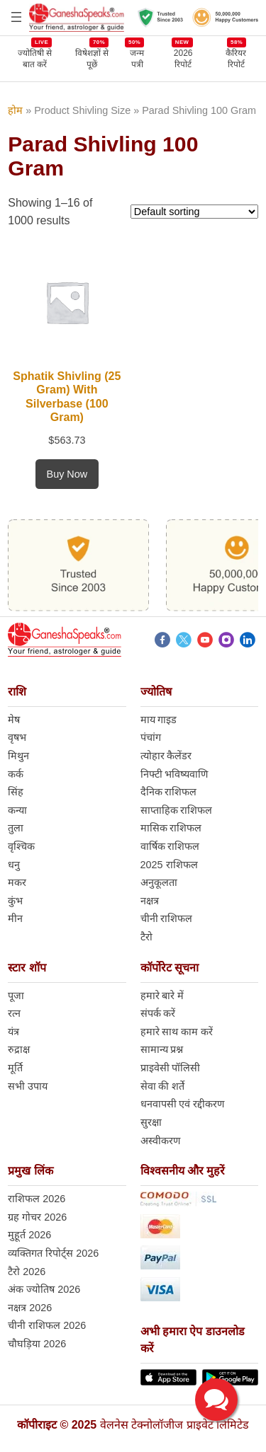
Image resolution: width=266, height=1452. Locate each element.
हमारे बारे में (162, 995)
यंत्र (13, 1031)
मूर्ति (15, 1067)
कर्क (15, 774)
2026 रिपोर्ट (183, 58)
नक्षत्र (149, 900)
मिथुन (18, 755)
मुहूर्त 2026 (29, 1234)
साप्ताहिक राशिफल (176, 810)
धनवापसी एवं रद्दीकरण (182, 1104)
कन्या (17, 810)
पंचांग (150, 737)
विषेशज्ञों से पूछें (92, 58)
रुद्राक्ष (19, 1049)
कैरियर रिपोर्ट (236, 58)
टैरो (146, 937)
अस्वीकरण (160, 1140)
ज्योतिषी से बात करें (35, 58)
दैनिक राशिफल (168, 791)
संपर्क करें (158, 1013)
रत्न (14, 1013)
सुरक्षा (151, 1122)
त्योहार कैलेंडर (166, 755)
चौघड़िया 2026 (37, 1343)
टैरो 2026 (26, 1271)
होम (15, 110)
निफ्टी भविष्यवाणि (174, 774)
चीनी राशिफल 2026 (47, 1325)
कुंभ (15, 900)
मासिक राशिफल (171, 828)
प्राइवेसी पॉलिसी (170, 1067)
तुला (15, 828)
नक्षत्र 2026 (30, 1307)
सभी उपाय (28, 1086)
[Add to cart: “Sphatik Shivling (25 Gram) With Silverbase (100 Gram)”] (67, 474)
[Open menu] (16, 16)
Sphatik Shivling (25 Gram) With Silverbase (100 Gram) (67, 396)
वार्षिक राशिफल (170, 846)
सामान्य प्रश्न (162, 1049)
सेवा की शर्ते (162, 1086)
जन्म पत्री (137, 58)
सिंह (15, 791)
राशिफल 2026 (36, 1198)
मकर (17, 882)
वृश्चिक (21, 846)
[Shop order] (194, 211)
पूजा (16, 995)
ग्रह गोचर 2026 (37, 1217)
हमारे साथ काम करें (177, 1031)
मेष (14, 719)
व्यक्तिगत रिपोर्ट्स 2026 (53, 1253)
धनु (14, 864)
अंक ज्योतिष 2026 (44, 1289)
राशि (17, 692)
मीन (15, 918)
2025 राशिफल (169, 864)
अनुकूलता (158, 882)
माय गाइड (158, 719)
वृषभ (17, 737)
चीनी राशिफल (166, 918)
